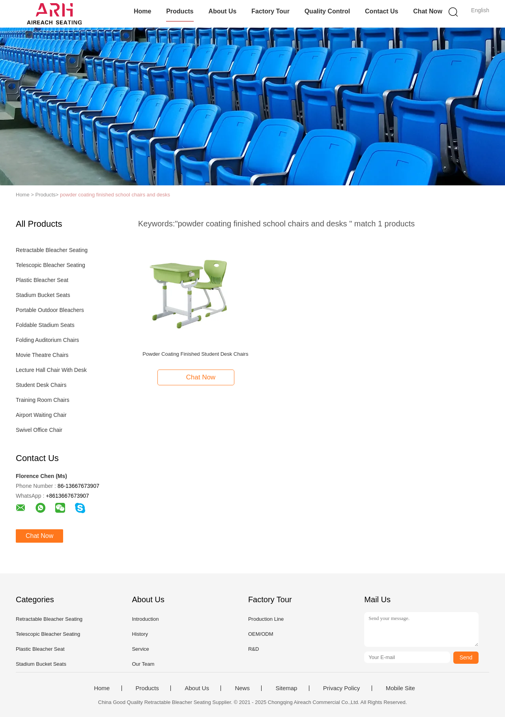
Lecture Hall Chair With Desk (51, 370)
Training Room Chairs (42, 400)
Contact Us (381, 11)
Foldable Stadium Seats (45, 325)
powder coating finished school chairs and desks (115, 195)
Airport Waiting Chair (41, 415)
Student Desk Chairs (41, 385)
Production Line (266, 619)
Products (179, 11)
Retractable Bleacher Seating (52, 250)
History (140, 634)
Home (142, 11)
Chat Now (427, 11)
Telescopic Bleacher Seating (50, 265)
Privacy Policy (341, 688)
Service (140, 649)
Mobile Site (400, 688)
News (242, 688)
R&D (253, 649)
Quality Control (327, 11)
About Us (222, 11)
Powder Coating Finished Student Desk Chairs (195, 354)
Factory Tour (270, 11)
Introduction (145, 619)
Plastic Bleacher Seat (42, 280)
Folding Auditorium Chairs (47, 340)
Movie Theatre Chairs (42, 355)
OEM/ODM (260, 634)
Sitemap (286, 688)
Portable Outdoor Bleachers (50, 310)
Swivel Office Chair (39, 430)
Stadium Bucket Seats (43, 295)
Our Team (143, 664)
